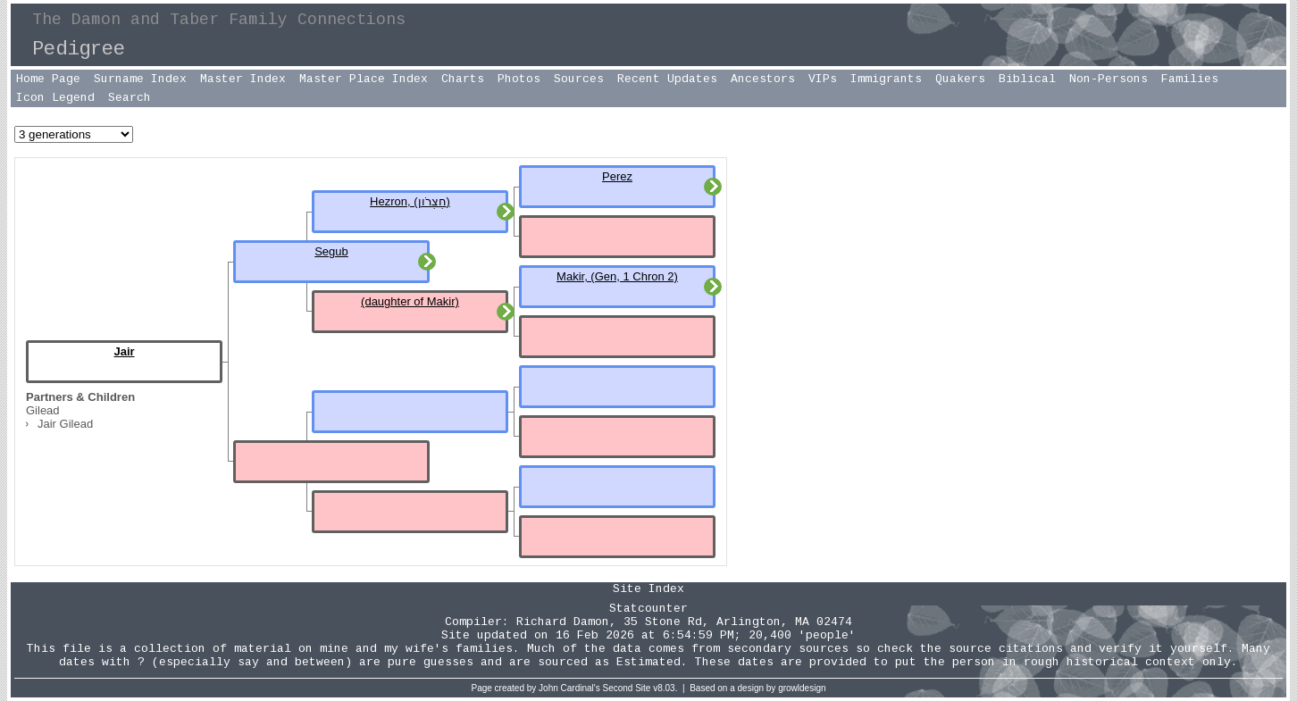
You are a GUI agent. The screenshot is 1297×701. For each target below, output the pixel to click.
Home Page (48, 79)
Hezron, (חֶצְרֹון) (410, 201)
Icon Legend (55, 97)
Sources (579, 79)
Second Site (627, 688)
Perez (617, 176)
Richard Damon (562, 622)
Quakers (960, 79)
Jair (123, 351)
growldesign (801, 688)
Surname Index (140, 79)
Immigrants (886, 79)
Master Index (243, 79)
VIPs (822, 79)
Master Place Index (363, 79)
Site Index (648, 589)
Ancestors (763, 79)
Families (1189, 79)
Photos (519, 79)
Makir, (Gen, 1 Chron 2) (617, 276)
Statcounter (648, 608)
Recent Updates (667, 79)
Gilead (43, 410)
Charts (462, 79)
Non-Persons (1108, 79)
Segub (331, 251)
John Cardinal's (569, 688)
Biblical (1027, 79)
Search (129, 97)
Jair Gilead (65, 423)
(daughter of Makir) (410, 301)
